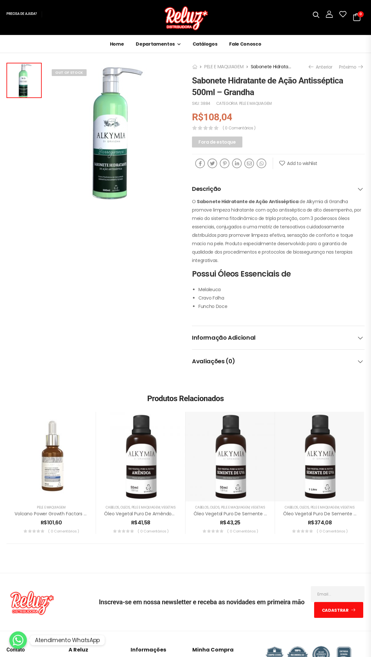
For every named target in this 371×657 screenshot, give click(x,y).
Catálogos (205, 44)
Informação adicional (277, 338)
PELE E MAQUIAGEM (223, 66)
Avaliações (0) (277, 361)
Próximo (350, 67)
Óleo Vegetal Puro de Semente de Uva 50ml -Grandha (254, 513)
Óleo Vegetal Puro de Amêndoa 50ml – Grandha (158, 513)
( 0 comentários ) (239, 128)
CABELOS (112, 507)
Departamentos (155, 44)
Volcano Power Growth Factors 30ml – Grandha (67, 513)
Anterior (321, 67)
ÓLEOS (125, 507)
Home (117, 44)
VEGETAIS (168, 507)
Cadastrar (335, 610)
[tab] (278, 189)
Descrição (277, 189)
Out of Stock (69, 72)
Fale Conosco (245, 44)
